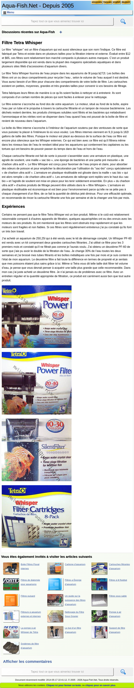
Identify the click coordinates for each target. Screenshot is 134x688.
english (116, 2)
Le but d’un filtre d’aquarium (64, 632)
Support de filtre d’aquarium (108, 632)
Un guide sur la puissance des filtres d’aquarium (66, 600)
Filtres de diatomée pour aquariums (21, 584)
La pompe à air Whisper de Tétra (20, 632)
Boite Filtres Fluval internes (21, 568)
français (106, 2)
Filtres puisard (19, 600)
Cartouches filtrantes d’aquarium (110, 568)
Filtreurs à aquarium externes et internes (22, 616)
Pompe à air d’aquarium (106, 616)
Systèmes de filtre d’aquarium (21, 648)
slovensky (95, 2)
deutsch (125, 2)
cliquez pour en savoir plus (100, 685)
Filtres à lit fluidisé (109, 584)
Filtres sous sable (109, 600)
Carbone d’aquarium (66, 568)
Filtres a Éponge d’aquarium (64, 584)
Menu (10, 12)
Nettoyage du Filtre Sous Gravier (65, 616)
